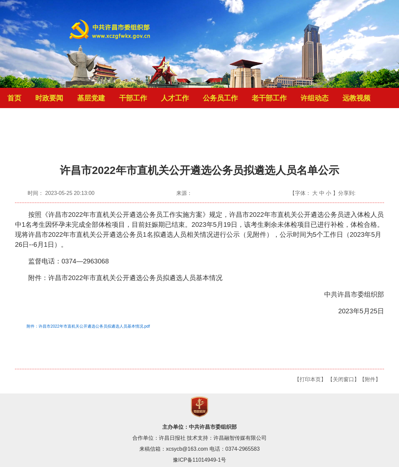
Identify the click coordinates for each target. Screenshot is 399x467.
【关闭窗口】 (343, 379)
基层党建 (91, 98)
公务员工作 (220, 98)
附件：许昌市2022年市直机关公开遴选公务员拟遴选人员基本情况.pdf (88, 326)
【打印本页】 (310, 379)
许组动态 (315, 98)
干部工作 (133, 98)
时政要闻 (49, 98)
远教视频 (356, 98)
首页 (14, 98)
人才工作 (175, 98)
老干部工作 (269, 98)
